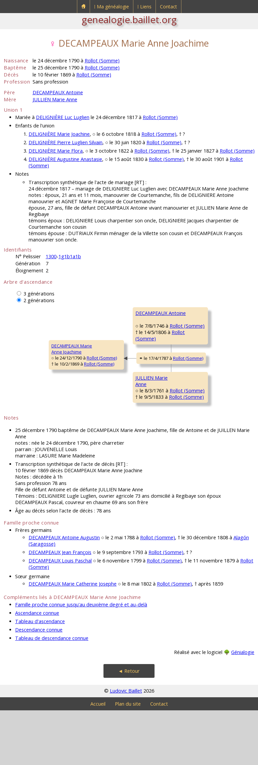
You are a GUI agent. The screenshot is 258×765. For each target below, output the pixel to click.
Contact (168, 6)
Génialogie (242, 707)
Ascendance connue (37, 667)
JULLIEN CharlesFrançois (193, 396)
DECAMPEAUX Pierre (198, 313)
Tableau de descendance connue (51, 693)
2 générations (39, 300)
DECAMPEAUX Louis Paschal (60, 615)
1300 (51, 256)
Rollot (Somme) (102, 60)
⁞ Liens (144, 6)
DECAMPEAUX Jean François (60, 607)
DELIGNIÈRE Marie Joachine (59, 134)
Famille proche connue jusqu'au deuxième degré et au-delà (81, 659)
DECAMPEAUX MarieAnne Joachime (28, 376)
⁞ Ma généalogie (111, 6)
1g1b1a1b (69, 256)
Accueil (97, 758)
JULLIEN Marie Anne (55, 99)
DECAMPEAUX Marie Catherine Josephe (73, 638)
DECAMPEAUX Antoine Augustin (64, 592)
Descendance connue (38, 684)
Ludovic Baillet (126, 745)
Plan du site (128, 758)
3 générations (39, 293)
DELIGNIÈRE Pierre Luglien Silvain (65, 142)
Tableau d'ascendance (40, 676)
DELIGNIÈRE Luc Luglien (62, 117)
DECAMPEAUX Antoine (58, 92)
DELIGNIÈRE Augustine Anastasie (65, 159)
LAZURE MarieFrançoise (192, 356)
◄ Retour (129, 725)
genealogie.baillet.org (129, 19)
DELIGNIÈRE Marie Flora (56, 151)
